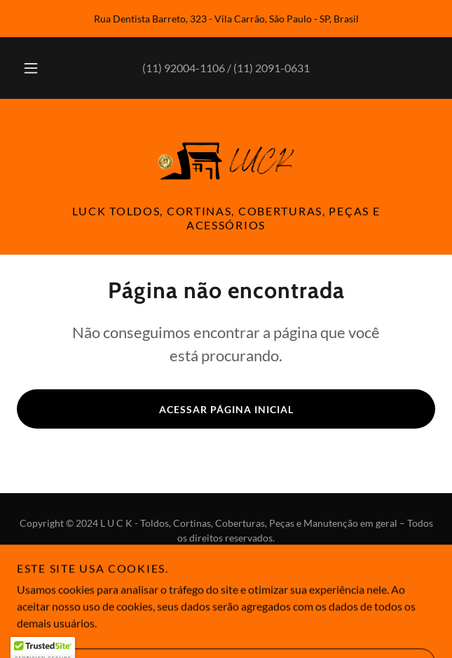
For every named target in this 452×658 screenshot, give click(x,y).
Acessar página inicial (226, 409)
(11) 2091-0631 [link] (271, 67)
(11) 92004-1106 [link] (183, 67)
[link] (226, 160)
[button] (36, 68)
